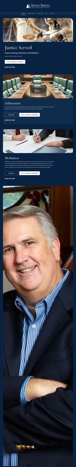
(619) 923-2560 (10, 67)
